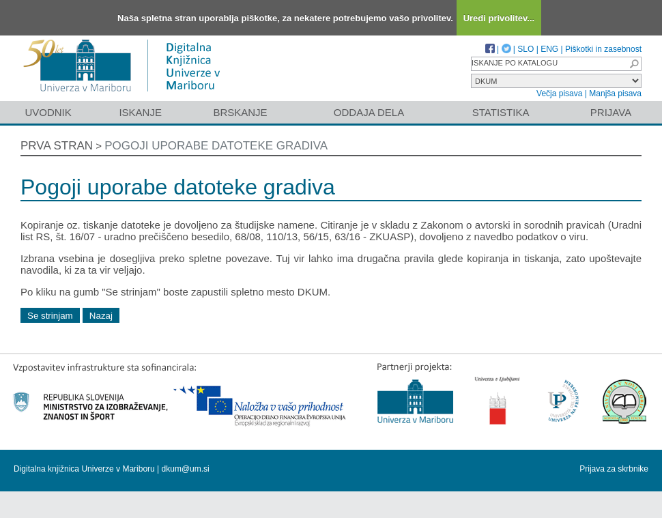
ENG (549, 49)
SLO (525, 49)
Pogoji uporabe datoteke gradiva (216, 145)
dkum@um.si (186, 469)
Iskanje (140, 112)
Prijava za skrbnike (613, 469)
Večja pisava (559, 93)
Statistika (501, 112)
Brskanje (240, 112)
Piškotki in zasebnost (603, 49)
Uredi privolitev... (499, 18)
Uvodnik (48, 112)
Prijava (610, 112)
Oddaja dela (369, 112)
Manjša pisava (615, 93)
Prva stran (56, 145)
